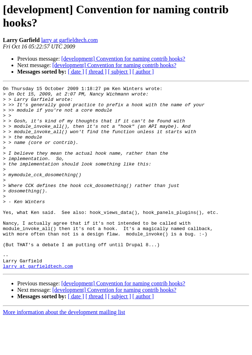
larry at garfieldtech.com (69, 40)
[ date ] (76, 72)
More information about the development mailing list (64, 349)
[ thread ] (96, 72)
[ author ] (143, 72)
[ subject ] (119, 72)
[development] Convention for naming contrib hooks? (123, 59)
